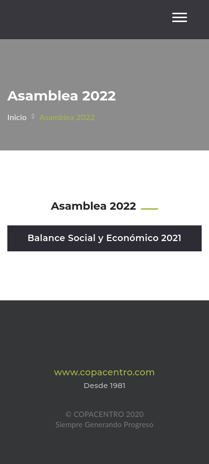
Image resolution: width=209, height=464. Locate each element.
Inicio (17, 117)
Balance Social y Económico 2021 (104, 238)
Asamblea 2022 (67, 117)
